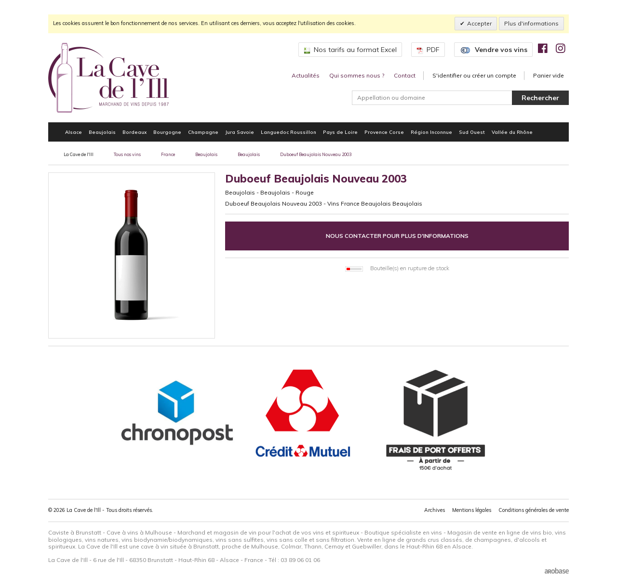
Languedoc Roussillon (288, 132)
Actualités (306, 75)
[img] (543, 48)
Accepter (479, 23)
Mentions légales (471, 510)
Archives (434, 510)
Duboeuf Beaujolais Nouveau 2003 (315, 154)
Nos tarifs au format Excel (350, 49)
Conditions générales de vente (533, 510)
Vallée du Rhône (512, 132)
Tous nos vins (127, 154)
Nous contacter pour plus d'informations (397, 235)
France (168, 154)
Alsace (73, 132)
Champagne (203, 132)
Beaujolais (102, 132)
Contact (405, 75)
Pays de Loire (340, 132)
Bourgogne (167, 132)
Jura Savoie (239, 132)
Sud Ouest (472, 132)
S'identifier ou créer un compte (474, 75)
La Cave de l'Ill (79, 154)
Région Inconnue (431, 132)
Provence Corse (384, 132)
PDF (428, 49)
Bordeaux (134, 132)
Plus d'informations (531, 23)
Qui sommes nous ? (356, 75)
